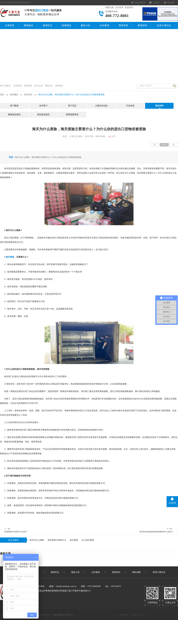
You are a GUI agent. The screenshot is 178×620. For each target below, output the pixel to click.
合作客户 (43, 106)
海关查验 (74, 540)
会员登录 (119, 7)
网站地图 (170, 2)
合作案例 (104, 25)
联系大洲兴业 (159, 572)
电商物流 (66, 25)
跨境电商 (17, 86)
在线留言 (156, 2)
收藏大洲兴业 (140, 2)
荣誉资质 (123, 25)
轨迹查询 (129, 7)
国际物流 (28, 86)
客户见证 (72, 106)
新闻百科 (142, 25)
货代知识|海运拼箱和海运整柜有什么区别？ (156, 532)
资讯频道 (14, 94)
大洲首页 (9, 25)
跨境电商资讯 (72, 114)
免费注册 (109, 7)
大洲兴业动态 (101, 106)
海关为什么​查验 (37, 540)
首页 (2, 94)
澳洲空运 (47, 25)
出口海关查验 (88, 540)
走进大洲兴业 (164, 25)
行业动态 (130, 106)
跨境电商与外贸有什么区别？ (16, 532)
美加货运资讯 (43, 114)
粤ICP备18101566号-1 (63, 615)
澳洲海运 (28, 25)
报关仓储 (38, 86)
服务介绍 (85, 25)
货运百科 (28, 94)
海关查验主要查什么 (57, 540)
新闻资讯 (116, 572)
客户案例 (14, 106)
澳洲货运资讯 (14, 114)
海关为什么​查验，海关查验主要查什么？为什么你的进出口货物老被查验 (71, 94)
